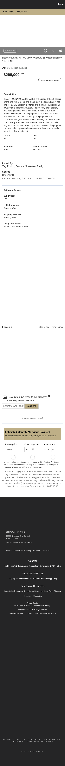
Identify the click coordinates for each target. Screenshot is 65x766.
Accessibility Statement (39, 566)
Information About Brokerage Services (32, 610)
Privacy (48, 606)
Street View (57, 327)
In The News (36, 579)
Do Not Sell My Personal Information (28, 606)
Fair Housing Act (10, 566)
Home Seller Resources (13, 591)
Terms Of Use (11, 739)
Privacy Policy (32, 739)
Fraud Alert (23, 566)
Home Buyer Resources (33, 591)
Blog (55, 579)
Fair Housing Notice (40, 741)
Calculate (31, 406)
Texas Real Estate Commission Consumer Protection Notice (32, 613)
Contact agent (9, 51)
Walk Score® (37, 418)
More (61, 4)
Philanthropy (47, 579)
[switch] (45, 51)
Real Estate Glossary (52, 591)
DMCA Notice (55, 566)
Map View (44, 327)
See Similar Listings (50, 80)
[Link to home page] (2, 4)
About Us (25, 579)
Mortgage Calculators (33, 596)
